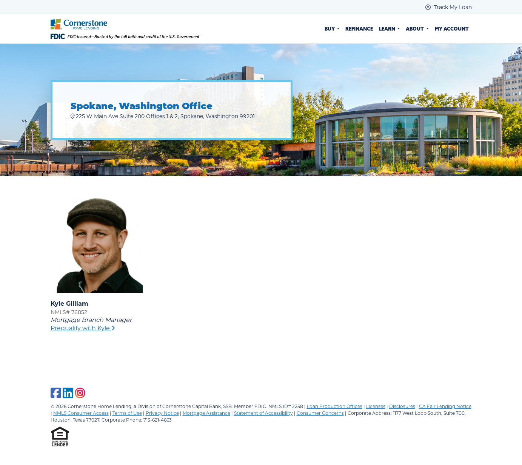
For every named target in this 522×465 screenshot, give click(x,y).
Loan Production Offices (334, 406)
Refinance (359, 29)
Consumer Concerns (320, 413)
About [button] (415, 29)
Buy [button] (330, 29)
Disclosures (402, 406)
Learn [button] (387, 29)
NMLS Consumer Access (81, 413)
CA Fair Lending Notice (445, 406)
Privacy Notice (162, 413)
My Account (452, 29)
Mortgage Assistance (206, 413)
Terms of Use (127, 413)
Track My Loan (448, 7)
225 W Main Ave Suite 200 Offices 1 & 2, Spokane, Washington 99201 (163, 116)
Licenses (375, 406)
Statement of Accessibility (263, 413)
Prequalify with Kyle (83, 328)
